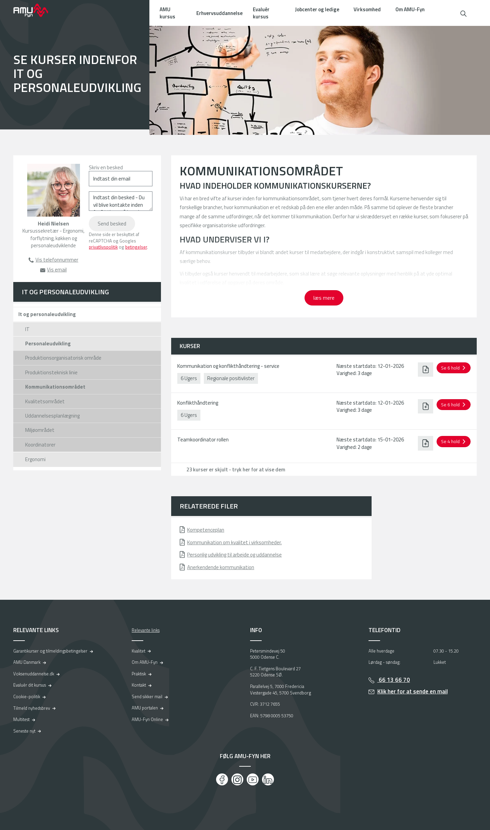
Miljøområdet (39, 430)
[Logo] (35, 10)
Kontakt (139, 685)
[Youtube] (253, 779)
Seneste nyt (24, 730)
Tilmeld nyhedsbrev (31, 708)
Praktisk (139, 673)
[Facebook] (222, 779)
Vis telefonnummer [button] (56, 259)
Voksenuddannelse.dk (33, 673)
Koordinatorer (40, 445)
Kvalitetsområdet (45, 401)
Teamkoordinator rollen (203, 439)
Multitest (21, 719)
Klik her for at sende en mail (412, 691)
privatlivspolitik (103, 247)
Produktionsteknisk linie (51, 372)
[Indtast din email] (120, 178)
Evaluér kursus (261, 12)
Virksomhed (367, 9)
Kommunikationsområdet (55, 387)
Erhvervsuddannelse (219, 13)
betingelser (136, 247)
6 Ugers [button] (189, 378)
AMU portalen (145, 707)
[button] (463, 12)
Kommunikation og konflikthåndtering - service (228, 366)
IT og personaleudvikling (65, 291)
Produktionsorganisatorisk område (63, 358)
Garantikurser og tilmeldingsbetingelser (50, 650)
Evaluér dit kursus (29, 685)
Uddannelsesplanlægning (52, 416)
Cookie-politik (26, 696)
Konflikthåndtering (197, 402)
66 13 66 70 (393, 680)
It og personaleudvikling (47, 314)
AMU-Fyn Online (147, 719)
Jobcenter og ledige (317, 9)
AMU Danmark (26, 662)
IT (27, 329)
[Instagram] (237, 779)
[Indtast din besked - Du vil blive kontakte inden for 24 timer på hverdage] (120, 201)
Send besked (112, 223)
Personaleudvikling (48, 343)
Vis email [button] (57, 269)
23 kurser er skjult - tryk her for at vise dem (235, 469)
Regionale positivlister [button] (231, 378)
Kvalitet (138, 650)
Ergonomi (35, 459)
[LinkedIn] (268, 779)
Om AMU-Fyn (410, 9)
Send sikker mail (147, 696)
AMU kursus (167, 12)
